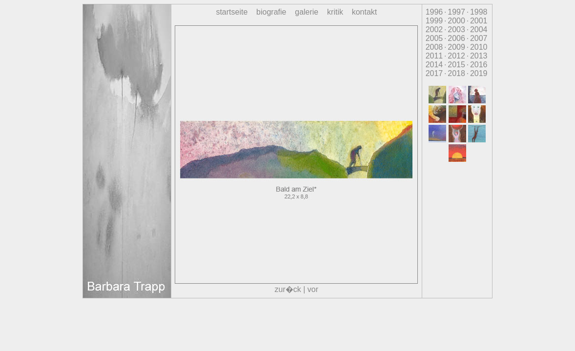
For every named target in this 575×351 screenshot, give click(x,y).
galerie (306, 12)
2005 (434, 38)
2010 (479, 47)
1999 (434, 21)
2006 (456, 38)
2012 (456, 56)
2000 (456, 21)
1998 (479, 12)
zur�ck (288, 289)
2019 (479, 73)
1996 (434, 12)
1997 (456, 12)
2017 (434, 73)
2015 (456, 64)
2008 (434, 47)
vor (313, 289)
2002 (434, 29)
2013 (479, 56)
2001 (479, 21)
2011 (434, 56)
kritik (335, 12)
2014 (434, 64)
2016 (479, 64)
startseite (231, 12)
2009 (456, 47)
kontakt (364, 12)
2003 (456, 29)
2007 (479, 38)
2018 (456, 73)
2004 (479, 29)
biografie (271, 12)
